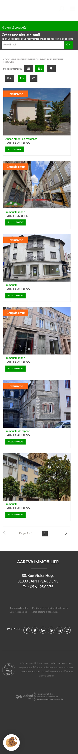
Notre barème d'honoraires (45, 612)
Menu (71, 8)
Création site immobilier (46, 696)
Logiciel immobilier (44, 694)
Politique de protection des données (50, 608)
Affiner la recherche (61, 8)
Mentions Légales (19, 608)
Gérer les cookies (18, 612)
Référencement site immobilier (49, 699)
